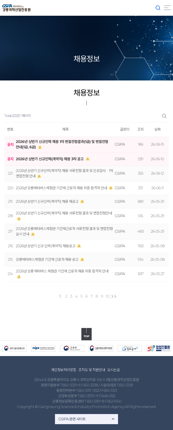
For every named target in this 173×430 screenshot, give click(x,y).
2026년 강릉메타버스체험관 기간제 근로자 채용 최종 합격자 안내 (62, 188)
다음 (112, 296)
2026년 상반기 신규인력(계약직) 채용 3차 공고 (50, 159)
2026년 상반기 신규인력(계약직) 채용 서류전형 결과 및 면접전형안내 (64, 213)
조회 (140, 129)
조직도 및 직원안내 (91, 370)
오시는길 (113, 370)
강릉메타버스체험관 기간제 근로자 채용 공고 (47, 259)
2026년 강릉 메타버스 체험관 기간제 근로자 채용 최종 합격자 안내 (62, 271)
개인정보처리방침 (63, 370)
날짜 (157, 129)
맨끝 (115, 296)
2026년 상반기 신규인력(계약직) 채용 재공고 (47, 201)
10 (107, 296)
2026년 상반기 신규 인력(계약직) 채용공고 (46, 246)
